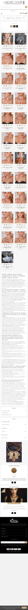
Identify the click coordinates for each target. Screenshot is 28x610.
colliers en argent (14, 395)
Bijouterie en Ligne (6, 410)
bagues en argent (12, 399)
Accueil (14, 408)
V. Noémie (14, 475)
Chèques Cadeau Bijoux (7, 414)
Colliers (14, 431)
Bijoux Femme (14, 437)
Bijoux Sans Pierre (14, 424)
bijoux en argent (19, 396)
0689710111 (14, 10)
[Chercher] (13, 7)
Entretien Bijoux (5, 412)
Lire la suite (14, 510)
